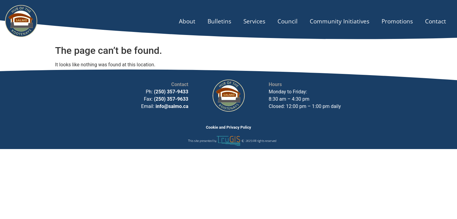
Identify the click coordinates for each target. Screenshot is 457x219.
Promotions (397, 21)
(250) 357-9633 (170, 99)
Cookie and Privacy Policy (228, 127)
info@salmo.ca (171, 106)
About (187, 21)
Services (254, 21)
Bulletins (219, 21)
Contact (435, 21)
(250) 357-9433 (171, 92)
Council (287, 21)
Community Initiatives (339, 21)
